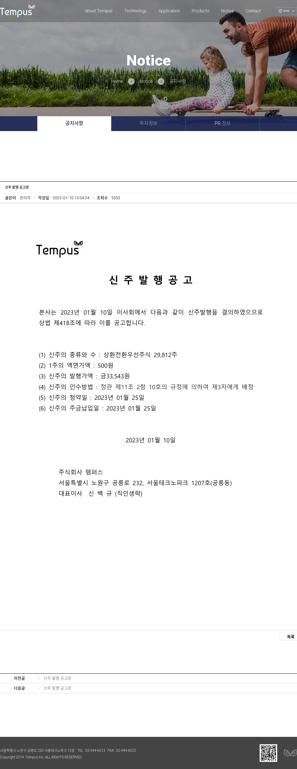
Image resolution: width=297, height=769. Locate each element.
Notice (227, 10)
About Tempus (99, 10)
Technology (135, 10)
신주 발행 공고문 (58, 678)
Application (169, 10)
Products (200, 10)
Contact (253, 10)
